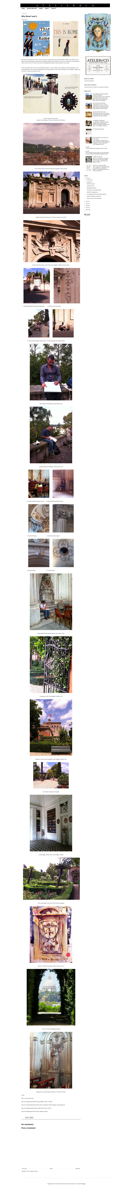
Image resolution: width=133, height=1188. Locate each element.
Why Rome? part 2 (91, 183)
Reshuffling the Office (91, 188)
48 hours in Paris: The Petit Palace (94, 198)
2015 (87, 178)
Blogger (83, 1183)
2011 (87, 207)
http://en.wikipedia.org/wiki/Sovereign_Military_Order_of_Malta (36, 1101)
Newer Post (24, 1168)
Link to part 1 (24, 19)
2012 (87, 205)
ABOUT (47, 8)
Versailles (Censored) (97, 156)
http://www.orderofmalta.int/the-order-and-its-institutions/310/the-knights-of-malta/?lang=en (43, 1105)
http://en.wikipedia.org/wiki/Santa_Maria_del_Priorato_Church (36, 1108)
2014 (87, 201)
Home (51, 1168)
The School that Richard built (99, 103)
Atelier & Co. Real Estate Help (99, 165)
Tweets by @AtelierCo (89, 81)
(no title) (87, 147)
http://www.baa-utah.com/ (27, 1098)
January (89, 182)
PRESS (41, 8)
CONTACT (53, 8)
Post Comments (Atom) (32, 1171)
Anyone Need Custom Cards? (99, 111)
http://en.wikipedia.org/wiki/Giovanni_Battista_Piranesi (34, 1111)
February (89, 180)
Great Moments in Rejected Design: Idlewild (96, 194)
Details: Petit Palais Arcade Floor (94, 196)
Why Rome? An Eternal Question (94, 190)
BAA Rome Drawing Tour (98, 129)
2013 (87, 203)
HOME (23, 8)
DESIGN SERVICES (32, 8)
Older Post (78, 1168)
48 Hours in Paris (90, 185)
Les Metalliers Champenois (99, 120)
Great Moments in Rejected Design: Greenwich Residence (100, 94)
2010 (87, 209)
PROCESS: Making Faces (92, 192)
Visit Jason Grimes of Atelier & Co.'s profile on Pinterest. (96, 87)
